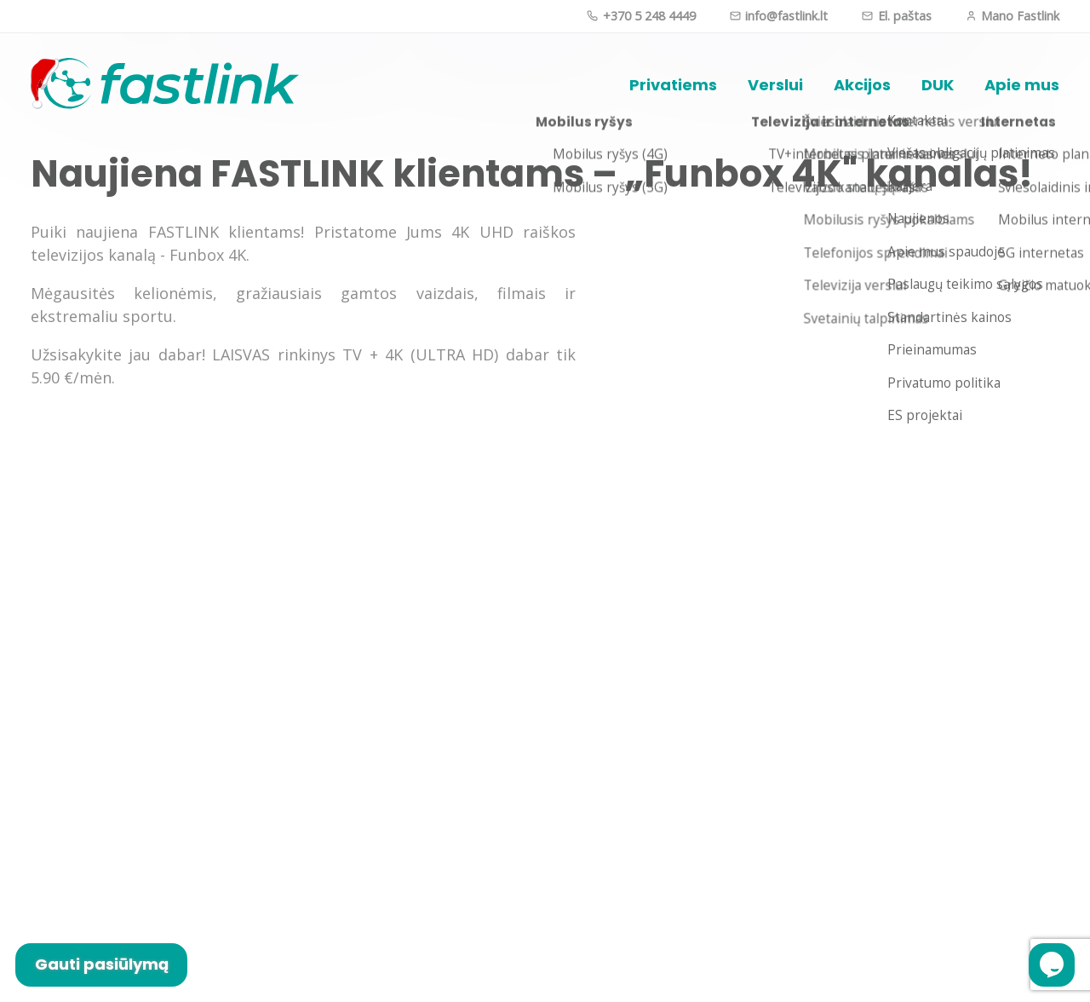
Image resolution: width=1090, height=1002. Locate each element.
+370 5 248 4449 (641, 16)
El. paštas (896, 16)
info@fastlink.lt (779, 16)
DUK (937, 84)
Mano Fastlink (1012, 16)
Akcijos (862, 84)
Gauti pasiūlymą (102, 964)
